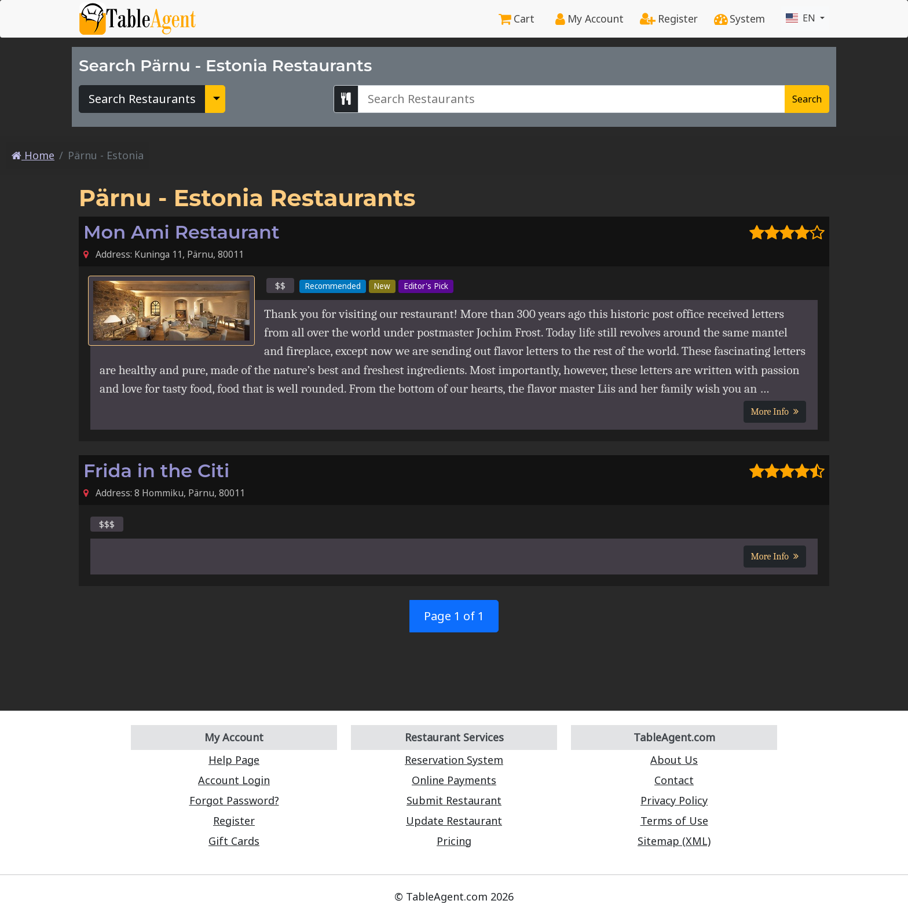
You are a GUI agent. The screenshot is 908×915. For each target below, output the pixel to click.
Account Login (234, 780)
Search (807, 99)
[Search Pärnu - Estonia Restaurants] (571, 99)
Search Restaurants (142, 99)
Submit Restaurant (454, 800)
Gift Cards (233, 841)
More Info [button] (775, 412)
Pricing (454, 841)
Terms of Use (674, 821)
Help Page (233, 760)
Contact (674, 780)
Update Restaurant (454, 821)
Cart (516, 18)
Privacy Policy (674, 800)
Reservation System (454, 760)
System (739, 18)
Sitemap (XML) (674, 841)
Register (669, 18)
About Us (674, 760)
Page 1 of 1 (454, 616)
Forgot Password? (234, 800)
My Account (589, 18)
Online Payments (454, 780)
